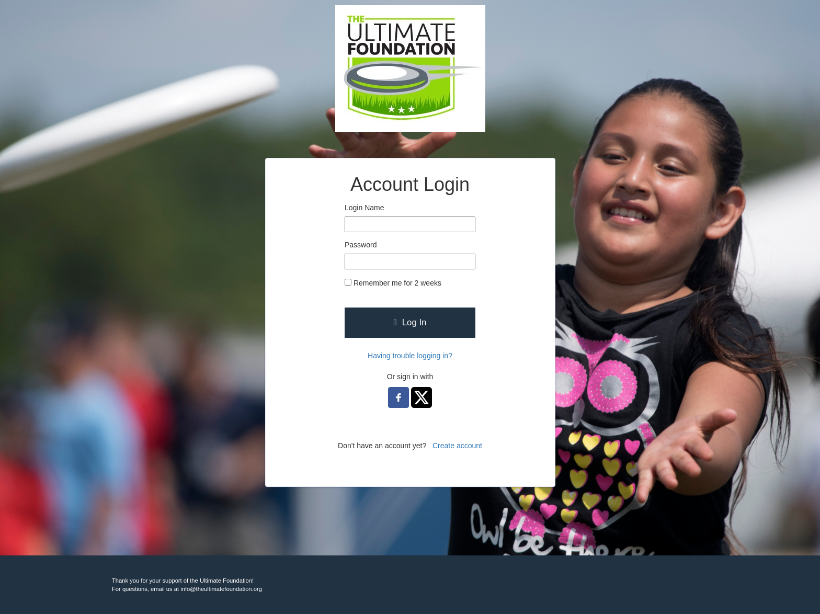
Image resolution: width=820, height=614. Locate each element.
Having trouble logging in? (410, 355)
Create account (457, 445)
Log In (410, 322)
